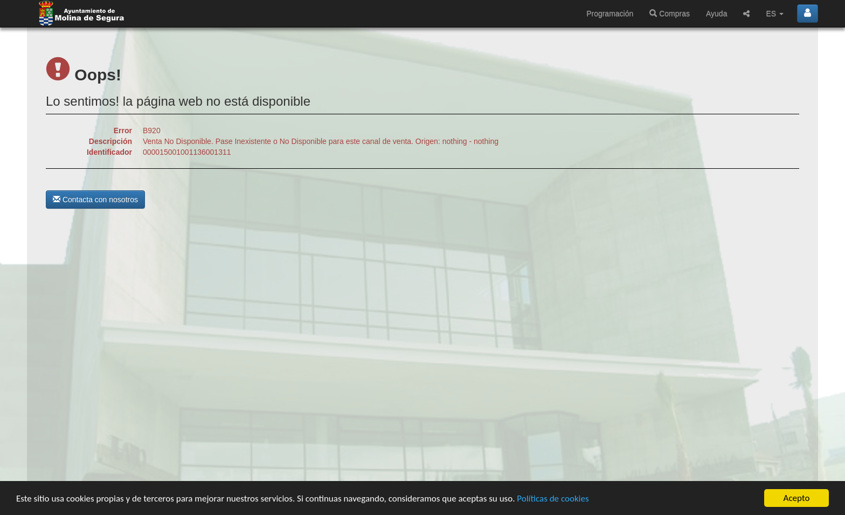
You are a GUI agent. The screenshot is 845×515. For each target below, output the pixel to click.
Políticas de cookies (552, 498)
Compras (669, 13)
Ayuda (716, 13)
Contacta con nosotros (95, 199)
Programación (609, 13)
